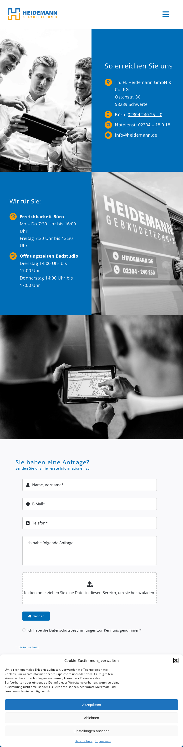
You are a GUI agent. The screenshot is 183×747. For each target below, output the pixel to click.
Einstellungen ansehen (91, 731)
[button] (175, 660)
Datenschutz (83, 741)
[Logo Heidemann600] (32, 10)
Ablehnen (91, 718)
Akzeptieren (91, 705)
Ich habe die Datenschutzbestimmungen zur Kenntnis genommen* (84, 630)
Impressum (103, 741)
